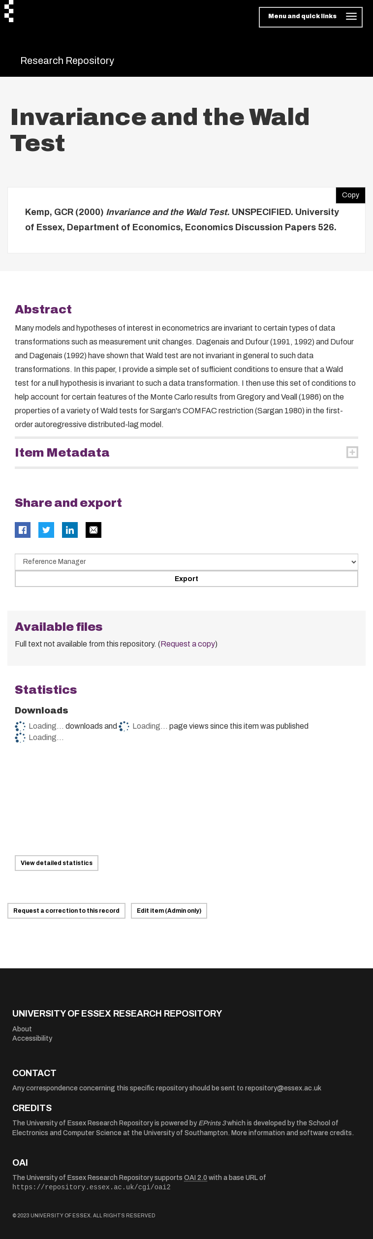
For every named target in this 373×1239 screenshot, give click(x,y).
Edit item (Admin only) (169, 910)
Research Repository (67, 60)
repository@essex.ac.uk (283, 1088)
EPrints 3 (212, 1123)
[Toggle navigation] (311, 17)
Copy (347, 193)
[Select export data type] (186, 562)
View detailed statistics (57, 863)
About (22, 1029)
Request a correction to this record (66, 910)
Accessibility (32, 1038)
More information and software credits (291, 1133)
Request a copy (187, 644)
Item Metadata (62, 452)
